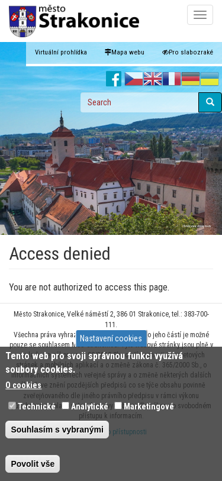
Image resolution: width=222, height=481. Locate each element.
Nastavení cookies (111, 338)
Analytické (89, 406)
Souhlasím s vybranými (57, 429)
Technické (37, 406)
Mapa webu (124, 52)
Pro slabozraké (187, 52)
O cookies (23, 385)
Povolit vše (32, 464)
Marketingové (149, 406)
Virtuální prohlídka (61, 52)
